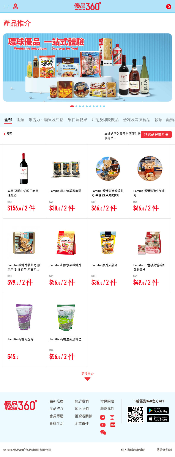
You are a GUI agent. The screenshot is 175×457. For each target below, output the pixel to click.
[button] (72, 106)
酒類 (20, 119)
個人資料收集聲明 (133, 450)
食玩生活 (56, 423)
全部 (8, 119)
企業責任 (82, 423)
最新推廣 (56, 401)
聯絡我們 (107, 408)
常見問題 (107, 401)
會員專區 (56, 416)
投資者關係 (83, 416)
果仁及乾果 (77, 119)
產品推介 (56, 408)
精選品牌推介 (156, 134)
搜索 (7, 133)
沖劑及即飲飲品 (105, 119)
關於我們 (82, 401)
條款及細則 (164, 450)
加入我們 (82, 408)
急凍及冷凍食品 (136, 119)
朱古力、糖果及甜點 (45, 119)
